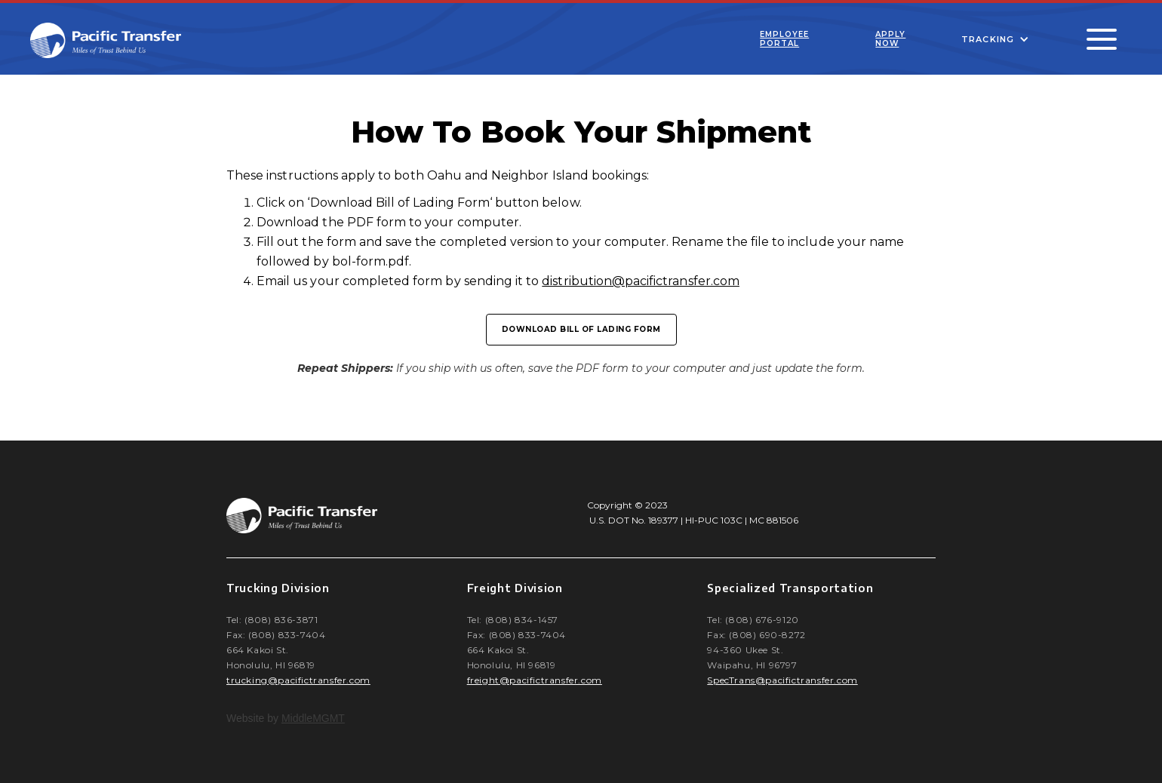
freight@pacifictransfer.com (534, 680)
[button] (995, 39)
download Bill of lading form (581, 329)
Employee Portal (784, 38)
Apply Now (890, 38)
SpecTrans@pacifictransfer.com (782, 680)
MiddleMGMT (313, 718)
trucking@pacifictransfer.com (298, 680)
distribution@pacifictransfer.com (640, 281)
